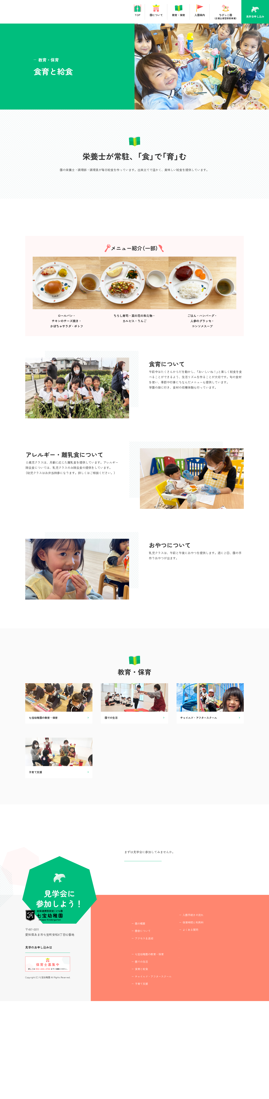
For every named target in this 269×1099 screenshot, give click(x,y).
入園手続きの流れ (182, 1003)
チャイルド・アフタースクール (143, 1074)
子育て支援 (131, 1082)
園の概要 (130, 1016)
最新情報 (175, 1044)
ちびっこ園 (191, 1031)
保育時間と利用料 (182, 1010)
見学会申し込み (142, 939)
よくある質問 (180, 1017)
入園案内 (175, 995)
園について (128, 1008)
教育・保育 (128, 1044)
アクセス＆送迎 (134, 1031)
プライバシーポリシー (184, 1058)
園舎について (132, 1024)
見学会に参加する (48, 1041)
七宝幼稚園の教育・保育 (139, 1052)
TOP (124, 995)
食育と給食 (131, 1067)
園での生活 (131, 1059)
